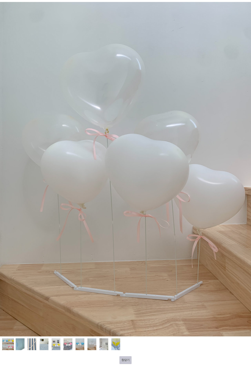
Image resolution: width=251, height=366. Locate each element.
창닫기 (125, 359)
